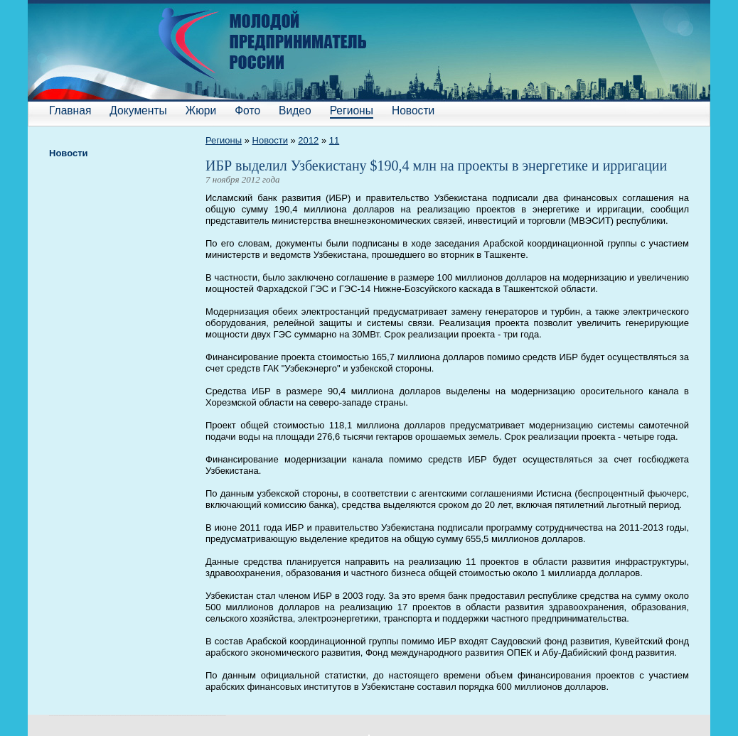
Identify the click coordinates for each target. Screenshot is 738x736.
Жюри (201, 110)
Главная (70, 110)
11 (334, 140)
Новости (413, 110)
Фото (247, 110)
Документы (137, 110)
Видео (295, 110)
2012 (308, 140)
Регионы (351, 110)
